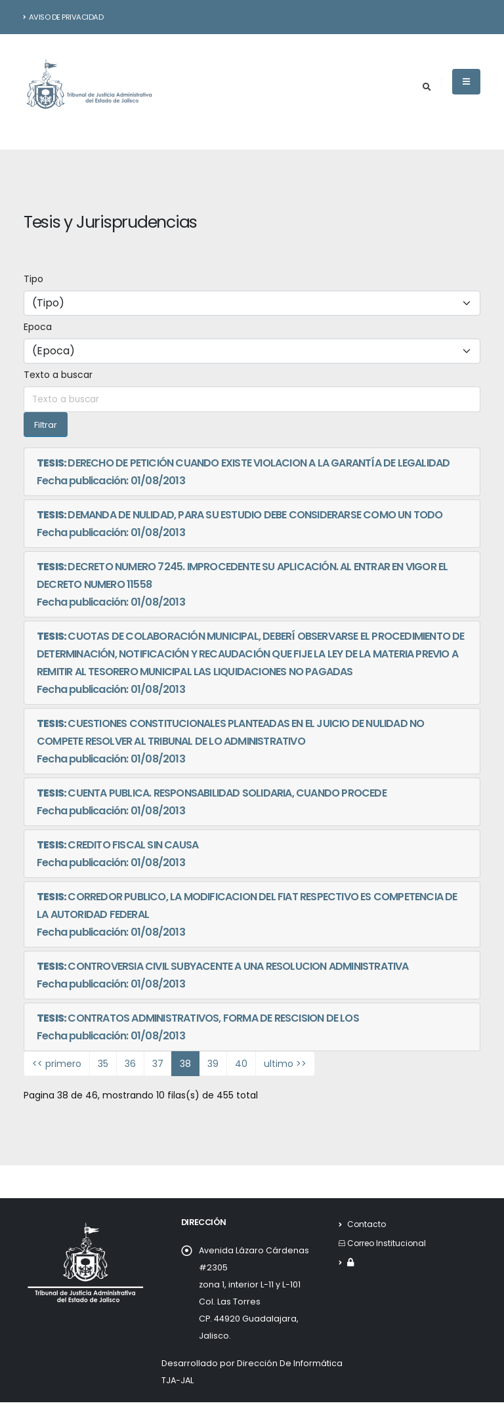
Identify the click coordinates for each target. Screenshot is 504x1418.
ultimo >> (285, 1063)
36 (130, 1063)
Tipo (33, 278)
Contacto (367, 1224)
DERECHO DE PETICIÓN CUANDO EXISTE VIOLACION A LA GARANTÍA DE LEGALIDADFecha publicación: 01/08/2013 (243, 471)
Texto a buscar (58, 374)
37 (157, 1063)
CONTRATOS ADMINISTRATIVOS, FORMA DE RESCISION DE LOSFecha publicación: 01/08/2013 (198, 1027)
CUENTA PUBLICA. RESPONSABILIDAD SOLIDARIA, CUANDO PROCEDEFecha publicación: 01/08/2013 (212, 801)
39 (213, 1063)
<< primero (56, 1063)
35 (103, 1063)
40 (241, 1063)
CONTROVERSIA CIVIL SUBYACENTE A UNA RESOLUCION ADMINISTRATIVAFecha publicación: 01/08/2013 (223, 975)
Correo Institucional (388, 1243)
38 (185, 1063)
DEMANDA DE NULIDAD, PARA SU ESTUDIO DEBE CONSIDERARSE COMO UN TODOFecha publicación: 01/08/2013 (240, 523)
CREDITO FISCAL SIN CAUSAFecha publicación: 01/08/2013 (117, 853)
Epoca (38, 326)
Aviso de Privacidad (63, 17)
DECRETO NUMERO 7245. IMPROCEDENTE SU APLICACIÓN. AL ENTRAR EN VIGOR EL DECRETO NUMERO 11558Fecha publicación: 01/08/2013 (242, 584)
